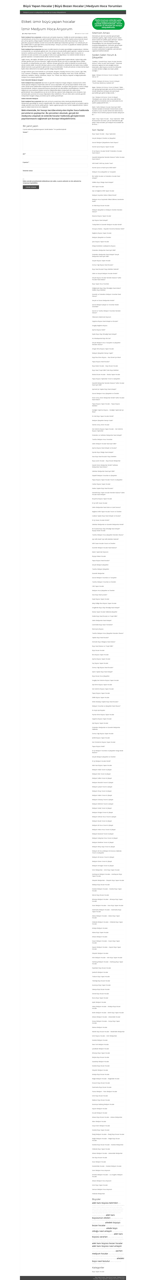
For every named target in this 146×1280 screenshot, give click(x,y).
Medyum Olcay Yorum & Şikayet (102, 791)
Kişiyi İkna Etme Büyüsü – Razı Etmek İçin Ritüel (106, 357)
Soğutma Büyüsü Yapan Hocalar (102, 719)
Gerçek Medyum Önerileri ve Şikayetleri (104, 138)
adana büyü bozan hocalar (109, 1258)
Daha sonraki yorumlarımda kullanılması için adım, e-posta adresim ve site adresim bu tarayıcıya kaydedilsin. (52, 182)
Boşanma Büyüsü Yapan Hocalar (102, 499)
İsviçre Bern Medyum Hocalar (101, 1126)
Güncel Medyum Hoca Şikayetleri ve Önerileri (105, 393)
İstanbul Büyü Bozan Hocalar (101, 1066)
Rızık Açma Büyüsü (97, 629)
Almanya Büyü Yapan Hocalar (101, 1053)
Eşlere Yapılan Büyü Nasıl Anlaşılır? (102, 672)
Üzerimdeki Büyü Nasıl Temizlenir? (102, 625)
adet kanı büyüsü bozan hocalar (107, 1243)
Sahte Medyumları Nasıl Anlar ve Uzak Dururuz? (106, 507)
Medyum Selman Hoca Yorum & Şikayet (104, 817)
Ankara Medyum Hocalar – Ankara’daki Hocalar (106, 1017)
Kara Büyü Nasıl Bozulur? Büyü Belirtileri (104, 456)
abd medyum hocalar (117, 1231)
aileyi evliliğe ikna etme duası (113, 1225)
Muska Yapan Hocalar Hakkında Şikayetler (104, 612)
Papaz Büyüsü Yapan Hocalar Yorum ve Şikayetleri (107, 480)
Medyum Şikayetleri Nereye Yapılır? (102, 353)
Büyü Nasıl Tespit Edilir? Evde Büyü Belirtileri (105, 370)
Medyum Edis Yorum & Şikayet (101, 774)
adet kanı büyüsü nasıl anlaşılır (107, 1246)
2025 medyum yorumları (115, 1212)
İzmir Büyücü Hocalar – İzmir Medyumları (104, 1036)
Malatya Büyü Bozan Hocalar (101, 884)
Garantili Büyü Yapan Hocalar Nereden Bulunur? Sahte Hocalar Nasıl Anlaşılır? (107, 62)
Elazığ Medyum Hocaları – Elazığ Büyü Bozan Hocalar (108, 1134)
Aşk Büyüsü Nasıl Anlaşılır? (100, 220)
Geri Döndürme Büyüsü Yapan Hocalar (103, 742)
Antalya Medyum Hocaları (100, 928)
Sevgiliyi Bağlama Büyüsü (99, 325)
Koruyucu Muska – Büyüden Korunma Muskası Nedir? (108, 229)
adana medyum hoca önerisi (102, 1239)
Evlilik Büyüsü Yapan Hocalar (100, 697)
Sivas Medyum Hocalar (99, 1162)
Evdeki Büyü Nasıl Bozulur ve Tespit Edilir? (104, 616)
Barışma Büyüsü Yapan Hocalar (101, 216)
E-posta (26, 162)
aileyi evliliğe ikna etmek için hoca (104, 1256)
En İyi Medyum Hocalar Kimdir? (101, 761)
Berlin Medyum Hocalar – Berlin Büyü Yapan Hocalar (108, 1012)
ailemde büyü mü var (111, 1205)
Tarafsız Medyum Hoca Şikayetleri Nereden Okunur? (107, 535)
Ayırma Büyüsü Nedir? (98, 330)
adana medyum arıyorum (105, 1209)
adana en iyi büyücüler (115, 1261)
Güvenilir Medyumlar (98, 573)
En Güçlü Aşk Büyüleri (98, 710)
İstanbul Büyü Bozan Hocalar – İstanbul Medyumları (107, 1145)
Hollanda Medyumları (98, 1194)
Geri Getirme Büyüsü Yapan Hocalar (103, 689)
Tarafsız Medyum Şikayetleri (100, 569)
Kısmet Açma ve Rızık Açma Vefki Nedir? (104, 167)
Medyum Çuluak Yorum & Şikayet (102, 787)
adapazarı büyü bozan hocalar (115, 1211)
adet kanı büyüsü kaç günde (116, 1239)
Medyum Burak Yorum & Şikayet (102, 821)
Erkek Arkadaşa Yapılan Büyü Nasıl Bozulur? (105, 702)
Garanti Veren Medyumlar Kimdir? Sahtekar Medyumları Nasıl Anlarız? (105, 466)
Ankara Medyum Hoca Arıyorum (101, 1181)
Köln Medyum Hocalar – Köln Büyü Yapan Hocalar (107, 957)
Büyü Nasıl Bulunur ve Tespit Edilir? (102, 646)
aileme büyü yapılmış (97, 1251)
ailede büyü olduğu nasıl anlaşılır (104, 1229)
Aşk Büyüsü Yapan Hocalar (100, 723)
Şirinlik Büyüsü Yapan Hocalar (101, 738)
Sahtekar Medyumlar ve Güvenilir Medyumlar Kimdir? (108, 524)
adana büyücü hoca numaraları (114, 1241)
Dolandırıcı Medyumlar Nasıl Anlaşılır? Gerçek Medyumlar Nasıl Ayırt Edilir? (105, 255)
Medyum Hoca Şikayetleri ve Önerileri (103, 590)
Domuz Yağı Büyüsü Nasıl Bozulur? (102, 265)
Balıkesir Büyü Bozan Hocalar (101, 1100)
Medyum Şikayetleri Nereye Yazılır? (102, 420)
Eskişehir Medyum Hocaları (100, 953)
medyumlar (78, 53)
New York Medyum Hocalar (100, 1044)
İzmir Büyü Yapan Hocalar (100, 1185)
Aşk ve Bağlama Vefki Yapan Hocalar (103, 191)
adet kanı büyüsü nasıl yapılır (99, 1241)
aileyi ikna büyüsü (100, 1220)
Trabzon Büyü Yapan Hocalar (101, 976)
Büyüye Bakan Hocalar (99, 556)
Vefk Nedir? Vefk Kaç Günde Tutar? (102, 163)
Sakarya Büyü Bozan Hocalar (101, 989)
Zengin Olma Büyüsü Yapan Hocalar (103, 349)
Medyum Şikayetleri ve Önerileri (101, 237)
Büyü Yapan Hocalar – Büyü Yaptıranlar (108, 119)
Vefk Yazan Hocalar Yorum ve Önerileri (103, 543)
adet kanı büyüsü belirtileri (105, 1202)
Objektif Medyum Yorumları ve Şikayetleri (104, 475)
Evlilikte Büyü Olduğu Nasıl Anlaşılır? (102, 182)
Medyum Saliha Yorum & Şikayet (102, 778)
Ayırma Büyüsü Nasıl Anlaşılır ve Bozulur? (104, 448)
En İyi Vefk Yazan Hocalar (99, 503)
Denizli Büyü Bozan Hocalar (100, 994)
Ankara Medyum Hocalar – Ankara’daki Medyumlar (107, 1153)
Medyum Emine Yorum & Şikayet (102, 861)
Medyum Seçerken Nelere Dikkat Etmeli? (104, 195)
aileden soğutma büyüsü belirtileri (100, 1248)
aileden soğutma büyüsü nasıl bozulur (106, 1207)
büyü (41, 39)
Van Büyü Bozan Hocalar (99, 1157)
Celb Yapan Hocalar (98, 586)
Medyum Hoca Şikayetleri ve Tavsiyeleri (104, 172)
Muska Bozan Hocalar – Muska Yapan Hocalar (106, 374)
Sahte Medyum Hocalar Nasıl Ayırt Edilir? (108, 107)
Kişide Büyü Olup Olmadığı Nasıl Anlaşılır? (104, 334)
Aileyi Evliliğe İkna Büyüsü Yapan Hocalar (104, 603)
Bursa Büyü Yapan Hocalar (100, 998)
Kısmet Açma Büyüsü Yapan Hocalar (103, 147)
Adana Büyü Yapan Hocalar (100, 932)
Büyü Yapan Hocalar (30, 33)
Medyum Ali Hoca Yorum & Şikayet (102, 825)
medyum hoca (30, 37)
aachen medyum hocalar (107, 1252)
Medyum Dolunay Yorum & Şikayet (102, 799)
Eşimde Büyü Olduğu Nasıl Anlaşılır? (102, 452)
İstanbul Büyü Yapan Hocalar (100, 1130)
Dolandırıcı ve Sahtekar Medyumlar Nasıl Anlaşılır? (107, 435)
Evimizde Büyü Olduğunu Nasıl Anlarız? (103, 642)
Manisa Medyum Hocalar (99, 1027)
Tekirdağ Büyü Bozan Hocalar (101, 981)
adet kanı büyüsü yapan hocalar (113, 1220)
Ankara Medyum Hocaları (99, 937)
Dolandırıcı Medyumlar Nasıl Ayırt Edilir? (104, 250)
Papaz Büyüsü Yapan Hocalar (101, 693)
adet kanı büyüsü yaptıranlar (101, 1211)
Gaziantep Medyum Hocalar (100, 1061)
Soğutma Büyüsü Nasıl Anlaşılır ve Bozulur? (105, 321)
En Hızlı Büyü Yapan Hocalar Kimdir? (103, 416)
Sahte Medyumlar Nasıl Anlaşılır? (102, 620)
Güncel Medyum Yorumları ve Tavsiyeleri (104, 578)
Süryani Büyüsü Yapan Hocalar (101, 260)
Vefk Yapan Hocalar (98, 186)
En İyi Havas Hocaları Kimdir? (100, 520)
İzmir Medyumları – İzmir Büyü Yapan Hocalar (106, 870)
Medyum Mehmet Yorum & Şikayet (102, 804)
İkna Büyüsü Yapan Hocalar (100, 655)
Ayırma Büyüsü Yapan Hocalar (101, 659)
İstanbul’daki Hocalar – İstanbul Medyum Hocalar (106, 1166)
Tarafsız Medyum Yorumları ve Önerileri (104, 582)
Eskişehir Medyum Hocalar (100, 1070)
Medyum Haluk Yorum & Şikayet (102, 770)
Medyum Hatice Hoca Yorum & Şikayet (104, 829)
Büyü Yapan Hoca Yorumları (100, 284)
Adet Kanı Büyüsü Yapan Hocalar (102, 765)
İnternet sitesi (28, 171)
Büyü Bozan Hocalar (98, 650)
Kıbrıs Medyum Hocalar (99, 1121)
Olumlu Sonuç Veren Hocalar (100, 425)
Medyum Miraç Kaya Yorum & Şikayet (103, 847)
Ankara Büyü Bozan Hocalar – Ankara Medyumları (107, 1117)
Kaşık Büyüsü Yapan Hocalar (100, 599)
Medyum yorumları (61, 44)
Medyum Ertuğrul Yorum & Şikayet (102, 812)
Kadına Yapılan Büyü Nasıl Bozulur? (102, 488)
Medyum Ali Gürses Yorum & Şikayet (107, 75)
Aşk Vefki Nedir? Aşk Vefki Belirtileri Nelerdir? (105, 539)
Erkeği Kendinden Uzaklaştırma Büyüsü (103, 246)
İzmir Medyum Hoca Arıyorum (46, 29)
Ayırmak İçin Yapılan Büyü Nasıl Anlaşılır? (104, 389)
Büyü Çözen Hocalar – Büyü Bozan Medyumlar (106, 461)
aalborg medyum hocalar (109, 1251)
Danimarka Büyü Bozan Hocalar (101, 1087)
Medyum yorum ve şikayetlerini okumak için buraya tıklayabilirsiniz (44, 12)
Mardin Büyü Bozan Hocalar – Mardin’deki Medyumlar (108, 1031)
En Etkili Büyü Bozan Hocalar (100, 205)
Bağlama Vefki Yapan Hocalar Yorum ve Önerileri (106, 511)
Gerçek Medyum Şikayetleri (100, 565)
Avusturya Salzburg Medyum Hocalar (103, 1104)
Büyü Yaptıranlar (103, 1278)
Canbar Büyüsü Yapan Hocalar (101, 484)
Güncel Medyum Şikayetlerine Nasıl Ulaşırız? (105, 142)
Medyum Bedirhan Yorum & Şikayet (103, 842)
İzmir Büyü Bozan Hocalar (100, 1096)
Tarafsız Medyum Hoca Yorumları (102, 439)
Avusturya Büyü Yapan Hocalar (101, 985)
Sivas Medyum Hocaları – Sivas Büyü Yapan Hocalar (107, 905)
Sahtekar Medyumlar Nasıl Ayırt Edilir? (103, 471)
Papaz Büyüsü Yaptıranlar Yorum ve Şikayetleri (106, 379)
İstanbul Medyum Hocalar (100, 1040)
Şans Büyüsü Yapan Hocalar (100, 242)
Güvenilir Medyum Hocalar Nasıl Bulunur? (104, 548)
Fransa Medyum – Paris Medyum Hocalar (104, 1091)
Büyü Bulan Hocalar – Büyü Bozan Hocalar (105, 366)
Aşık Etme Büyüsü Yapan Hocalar (102, 684)
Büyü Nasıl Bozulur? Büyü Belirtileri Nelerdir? (105, 269)
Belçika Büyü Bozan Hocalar (100, 1057)
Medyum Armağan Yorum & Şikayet (103, 866)
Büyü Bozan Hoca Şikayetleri (100, 676)
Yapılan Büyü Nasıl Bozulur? (100, 637)
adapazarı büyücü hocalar (98, 1223)
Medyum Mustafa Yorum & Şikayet (102, 782)
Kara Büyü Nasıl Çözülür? (99, 595)
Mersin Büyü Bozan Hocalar (100, 895)
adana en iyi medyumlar (115, 1248)
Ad (24, 154)
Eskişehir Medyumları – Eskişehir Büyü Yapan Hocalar (108, 880)
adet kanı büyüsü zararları (107, 1235)
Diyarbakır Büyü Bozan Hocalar (101, 968)
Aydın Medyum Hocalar (99, 1002)
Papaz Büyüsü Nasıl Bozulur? (101, 362)
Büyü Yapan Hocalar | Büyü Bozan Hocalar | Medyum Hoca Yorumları (72, 6)
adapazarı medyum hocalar (99, 1263)
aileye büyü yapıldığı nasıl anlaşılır (100, 1212)
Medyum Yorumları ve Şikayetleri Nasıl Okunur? (106, 706)
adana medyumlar (109, 1234)
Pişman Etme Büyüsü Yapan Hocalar (103, 714)
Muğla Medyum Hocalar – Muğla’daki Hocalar (105, 1079)
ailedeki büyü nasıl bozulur (108, 1259)
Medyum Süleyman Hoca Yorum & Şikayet (105, 838)
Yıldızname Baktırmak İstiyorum (101, 317)
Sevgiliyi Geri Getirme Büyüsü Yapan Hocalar (105, 680)
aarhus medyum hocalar (98, 1234)
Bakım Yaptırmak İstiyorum (100, 552)
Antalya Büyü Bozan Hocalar (100, 1074)
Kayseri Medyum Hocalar (99, 1108)
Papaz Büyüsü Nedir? (98, 746)
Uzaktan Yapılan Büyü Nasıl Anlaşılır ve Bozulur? (106, 516)
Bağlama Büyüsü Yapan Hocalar (101, 233)
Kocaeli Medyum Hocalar (99, 1113)
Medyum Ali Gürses (114, 1278)
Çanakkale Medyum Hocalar (100, 1049)
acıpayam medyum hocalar (98, 1215)
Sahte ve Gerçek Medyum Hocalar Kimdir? (104, 273)
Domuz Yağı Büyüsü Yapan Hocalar (102, 733)
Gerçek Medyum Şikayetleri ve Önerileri (104, 757)
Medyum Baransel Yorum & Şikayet (103, 834)
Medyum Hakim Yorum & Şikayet (102, 795)
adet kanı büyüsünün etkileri (103, 1216)
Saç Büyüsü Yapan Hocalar (100, 663)
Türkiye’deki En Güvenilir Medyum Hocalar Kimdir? (107, 224)
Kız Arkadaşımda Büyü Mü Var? (101, 338)
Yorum (25, 132)
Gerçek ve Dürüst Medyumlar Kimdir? (103, 300)
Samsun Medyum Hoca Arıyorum (102, 1189)
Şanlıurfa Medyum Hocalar (100, 972)
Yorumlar (122, 1278)
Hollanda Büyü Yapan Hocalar (101, 1149)
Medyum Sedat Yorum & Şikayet (102, 808)
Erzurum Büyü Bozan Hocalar (101, 1083)
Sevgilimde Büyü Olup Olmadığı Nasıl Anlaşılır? (106, 607)
